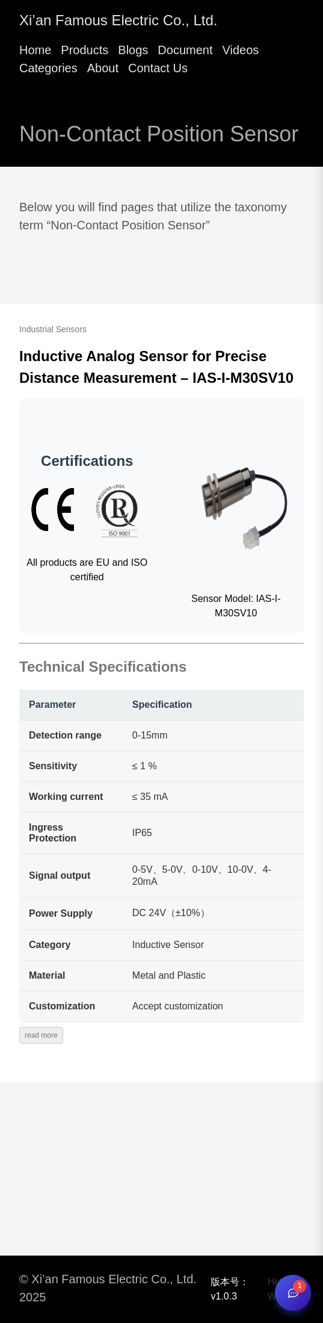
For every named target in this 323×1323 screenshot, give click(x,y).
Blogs (133, 50)
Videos (240, 50)
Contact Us (158, 68)
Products (84, 50)
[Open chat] (293, 1293)
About (102, 68)
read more (41, 1035)
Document (185, 50)
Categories (48, 68)
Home (35, 50)
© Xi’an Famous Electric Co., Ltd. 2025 (108, 1288)
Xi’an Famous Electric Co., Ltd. (118, 20)
